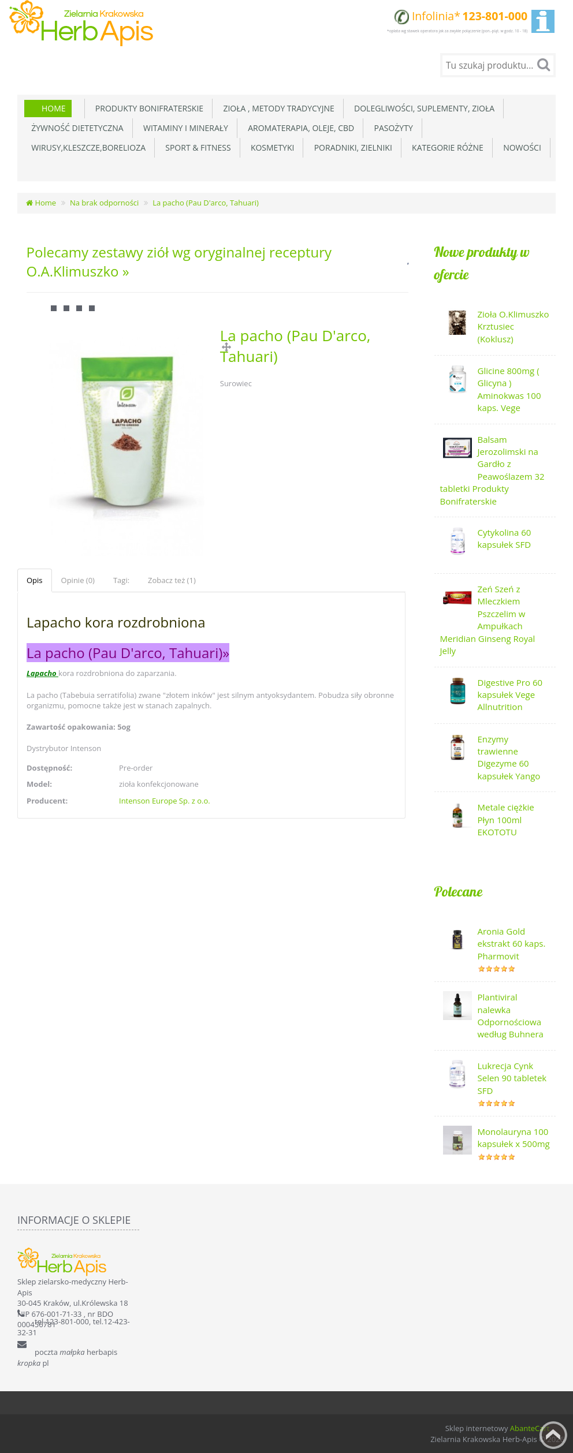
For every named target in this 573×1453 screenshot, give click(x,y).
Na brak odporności (104, 202)
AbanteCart (530, 1428)
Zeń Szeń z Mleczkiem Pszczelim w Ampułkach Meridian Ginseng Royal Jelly (487, 619)
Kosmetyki (271, 147)
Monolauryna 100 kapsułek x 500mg (514, 1137)
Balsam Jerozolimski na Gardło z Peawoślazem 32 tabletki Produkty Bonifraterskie (492, 470)
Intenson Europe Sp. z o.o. (164, 800)
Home (54, 108)
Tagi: (121, 580)
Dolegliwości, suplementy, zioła (422, 108)
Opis (35, 580)
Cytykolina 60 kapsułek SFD (504, 538)
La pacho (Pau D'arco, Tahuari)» (128, 652)
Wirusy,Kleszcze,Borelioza (86, 147)
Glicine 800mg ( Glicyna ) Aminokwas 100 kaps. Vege (509, 389)
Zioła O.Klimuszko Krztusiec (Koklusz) (513, 326)
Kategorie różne (445, 147)
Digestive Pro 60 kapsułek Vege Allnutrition (510, 695)
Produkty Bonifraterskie (147, 108)
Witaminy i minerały (183, 127)
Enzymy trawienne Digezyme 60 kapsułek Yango (509, 757)
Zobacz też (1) (172, 580)
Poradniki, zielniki (351, 147)
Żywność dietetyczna (75, 127)
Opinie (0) (78, 580)
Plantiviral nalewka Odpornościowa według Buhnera (511, 1015)
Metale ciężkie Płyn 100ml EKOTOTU (506, 819)
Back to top (553, 1435)
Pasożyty (391, 127)
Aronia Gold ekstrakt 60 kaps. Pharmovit (512, 943)
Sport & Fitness (196, 147)
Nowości (520, 147)
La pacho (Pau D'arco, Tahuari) (205, 202)
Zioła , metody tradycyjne (276, 108)
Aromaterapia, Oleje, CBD (299, 127)
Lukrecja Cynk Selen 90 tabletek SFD (512, 1078)
